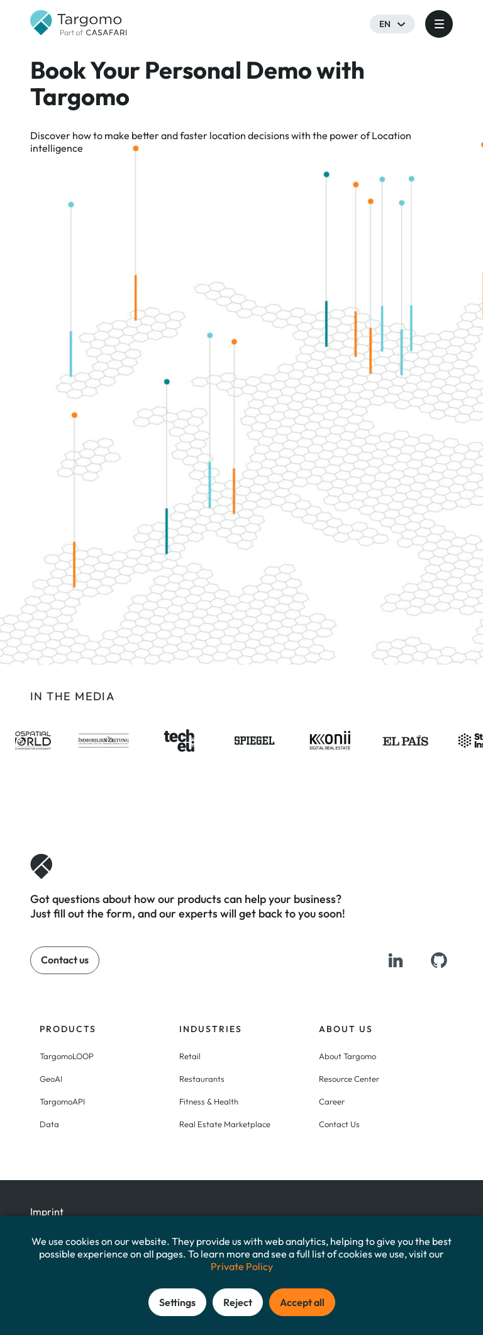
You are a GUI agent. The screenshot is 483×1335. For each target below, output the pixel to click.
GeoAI (51, 1079)
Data (49, 1124)
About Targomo (347, 1056)
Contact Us (339, 1124)
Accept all (302, 1302)
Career (332, 1101)
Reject (237, 1302)
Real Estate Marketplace (224, 1124)
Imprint (47, 1211)
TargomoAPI (62, 1101)
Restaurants (202, 1079)
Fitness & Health (208, 1101)
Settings (177, 1302)
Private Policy (242, 1266)
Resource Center (349, 1079)
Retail (190, 1056)
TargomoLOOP (67, 1056)
